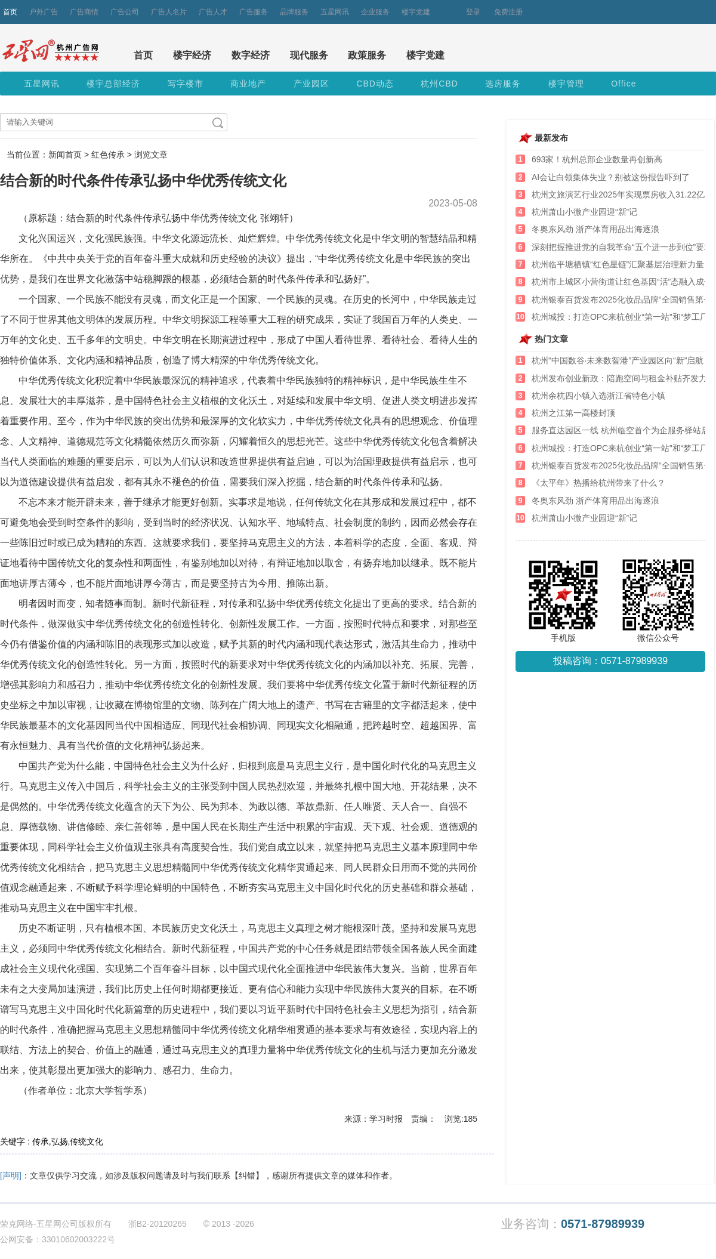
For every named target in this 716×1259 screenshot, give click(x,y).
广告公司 (124, 12)
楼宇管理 (566, 83)
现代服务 (309, 55)
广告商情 (84, 12)
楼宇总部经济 (113, 83)
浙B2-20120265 (157, 1224)
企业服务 (375, 12)
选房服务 (503, 83)
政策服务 (367, 55)
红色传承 (108, 154)
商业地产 (248, 83)
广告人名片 (169, 12)
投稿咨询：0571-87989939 (610, 661)
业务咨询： (572, 1224)
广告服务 (253, 12)
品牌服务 (294, 12)
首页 (10, 12)
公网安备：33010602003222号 (57, 1239)
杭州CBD (439, 83)
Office (623, 83)
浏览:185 (461, 1119)
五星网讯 (334, 12)
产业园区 (311, 83)
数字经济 (251, 55)
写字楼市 (185, 83)
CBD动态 (375, 83)
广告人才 (213, 12)
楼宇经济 (192, 55)
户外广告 (43, 12)
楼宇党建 (416, 12)
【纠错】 (247, 1175)
